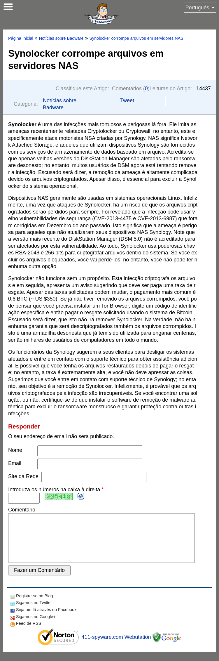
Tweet (127, 100)
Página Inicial (20, 38)
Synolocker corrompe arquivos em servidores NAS (136, 38)
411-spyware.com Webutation (116, 646)
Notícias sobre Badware (61, 38)
